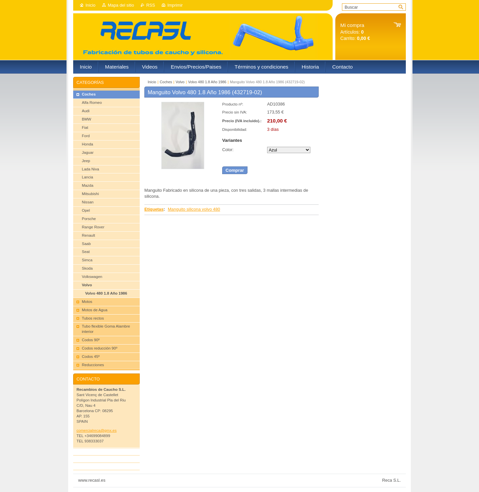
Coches (166, 82)
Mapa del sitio (121, 5)
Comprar (235, 170)
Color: (228, 149)
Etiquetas (154, 209)
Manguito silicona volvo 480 (194, 209)
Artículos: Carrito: (355, 32)
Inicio (90, 5)
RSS (150, 5)
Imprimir (175, 5)
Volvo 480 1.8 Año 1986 (207, 82)
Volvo (180, 82)
